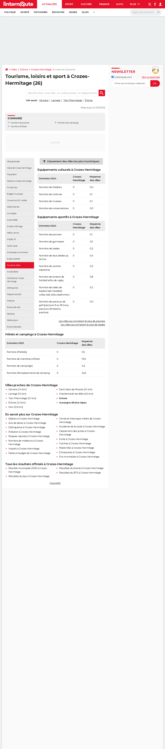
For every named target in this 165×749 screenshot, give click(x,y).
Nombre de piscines (20, 123)
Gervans (44, 100)
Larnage (55, 100)
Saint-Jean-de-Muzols (71, 389)
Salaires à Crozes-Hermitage (24, 418)
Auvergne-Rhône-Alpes (73, 402)
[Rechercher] (145, 12)
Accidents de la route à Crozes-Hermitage (82, 426)
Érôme (89, 100)
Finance (104, 4)
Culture (86, 4)
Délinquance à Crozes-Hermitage (26, 427)
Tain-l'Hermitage (72, 100)
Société (24, 12)
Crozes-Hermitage (41, 69)
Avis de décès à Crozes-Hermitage (27, 423)
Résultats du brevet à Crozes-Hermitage (81, 468)
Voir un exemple (151, 77)
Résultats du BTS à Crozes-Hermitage (80, 472)
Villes (85, 12)
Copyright (55, 483)
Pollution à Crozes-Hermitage (24, 431)
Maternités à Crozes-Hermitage (76, 447)
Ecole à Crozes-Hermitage (73, 439)
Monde (73, 12)
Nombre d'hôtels (19, 126)
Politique (10, 12)
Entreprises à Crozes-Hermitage (77, 452)
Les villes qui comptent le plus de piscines (82, 321)
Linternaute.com (122, 77)
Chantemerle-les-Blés (71, 393)
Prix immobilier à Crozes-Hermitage (79, 456)
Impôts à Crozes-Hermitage (23, 448)
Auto (119, 4)
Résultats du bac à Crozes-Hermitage (28, 476)
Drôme (24, 69)
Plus (135, 4)
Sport (69, 4)
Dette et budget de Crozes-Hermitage (29, 453)
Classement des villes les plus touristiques (73, 161)
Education (58, 12)
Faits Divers (40, 12)
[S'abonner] (136, 83)
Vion (10, 407)
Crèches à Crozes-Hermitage (75, 443)
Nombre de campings (68, 123)
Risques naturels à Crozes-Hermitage (29, 436)
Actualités (49, 4)
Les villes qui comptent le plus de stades (83, 324)
